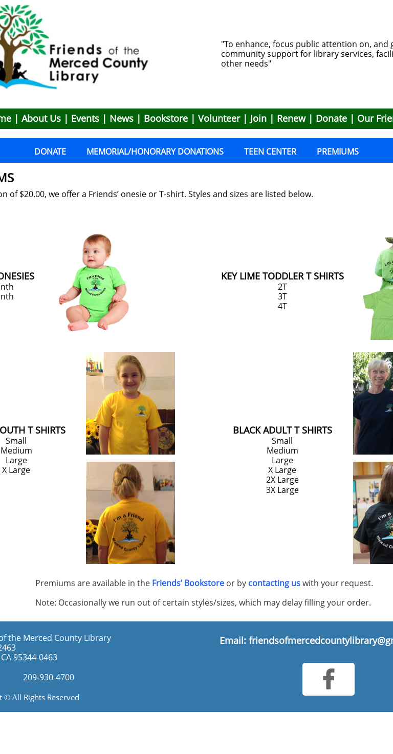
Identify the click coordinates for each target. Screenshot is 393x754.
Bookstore (166, 118)
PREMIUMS (338, 151)
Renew (291, 118)
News (122, 118)
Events (85, 118)
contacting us (274, 583)
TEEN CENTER (270, 151)
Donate (331, 118)
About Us (41, 118)
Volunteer (219, 118)
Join (258, 118)
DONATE (50, 151)
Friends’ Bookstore (188, 583)
